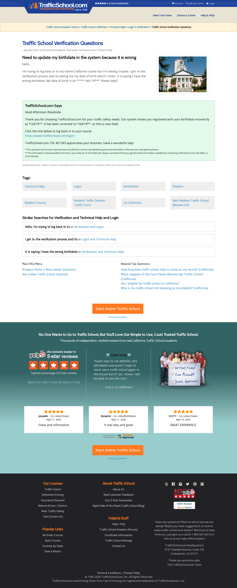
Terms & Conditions (109, 573)
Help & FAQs (208, 15)
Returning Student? (117, 316)
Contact (178, 3)
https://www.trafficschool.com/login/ (50, 136)
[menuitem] (162, 15)
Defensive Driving (53, 494)
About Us (118, 489)
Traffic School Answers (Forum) (118, 529)
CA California (132, 203)
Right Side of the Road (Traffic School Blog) (119, 505)
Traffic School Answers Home (62, 27)
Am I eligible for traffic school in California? (150, 283)
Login (210, 3)
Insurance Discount (53, 500)
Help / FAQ (118, 524)
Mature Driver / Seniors (52, 505)
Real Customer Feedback (119, 494)
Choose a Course (186, 15)
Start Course (52, 540)
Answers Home (32, 269)
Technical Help (117, 27)
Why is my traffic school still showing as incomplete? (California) (164, 288)
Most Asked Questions (61, 269)
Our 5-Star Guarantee (118, 500)
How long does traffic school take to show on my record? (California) (167, 269)
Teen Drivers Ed (53, 516)
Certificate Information (118, 535)
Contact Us (118, 546)
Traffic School (52, 489)
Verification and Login (89, 227)
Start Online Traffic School (118, 309)
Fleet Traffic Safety (52, 511)
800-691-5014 (195, 3)
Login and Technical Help (99, 239)
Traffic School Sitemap (118, 540)
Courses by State (52, 546)
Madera (178, 186)
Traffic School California (93, 27)
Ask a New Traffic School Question (45, 274)
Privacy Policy (132, 573)
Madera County (35, 203)
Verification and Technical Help (103, 252)
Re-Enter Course (53, 535)
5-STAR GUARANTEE (112, 3)
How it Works (53, 551)
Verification (143, 27)
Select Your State (162, 15)
